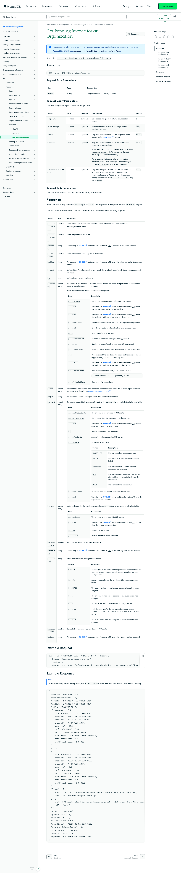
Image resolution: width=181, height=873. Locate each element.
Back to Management (13, 27)
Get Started (168, 6)
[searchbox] (86, 16)
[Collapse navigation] (38, 869)
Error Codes (10, 167)
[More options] (143, 34)
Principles (10, 83)
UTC (109, 246)
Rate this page (160, 31)
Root (11, 91)
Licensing (6, 196)
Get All (15, 129)
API (98, 149)
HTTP (123, 149)
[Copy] (143, 656)
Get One (16, 133)
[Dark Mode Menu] (175, 16)
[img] (155, 36)
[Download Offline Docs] (32, 868)
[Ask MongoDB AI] (164, 16)
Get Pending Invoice (20, 137)
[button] (127, 6)
